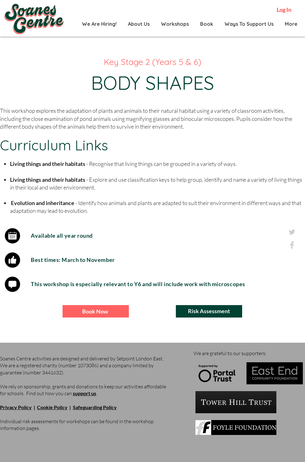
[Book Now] (96, 311)
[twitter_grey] (292, 232)
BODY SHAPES (152, 82)
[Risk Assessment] (209, 311)
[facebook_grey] (292, 245)
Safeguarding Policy (95, 407)
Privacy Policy (16, 407)
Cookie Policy (52, 407)
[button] (138, 24)
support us (84, 393)
